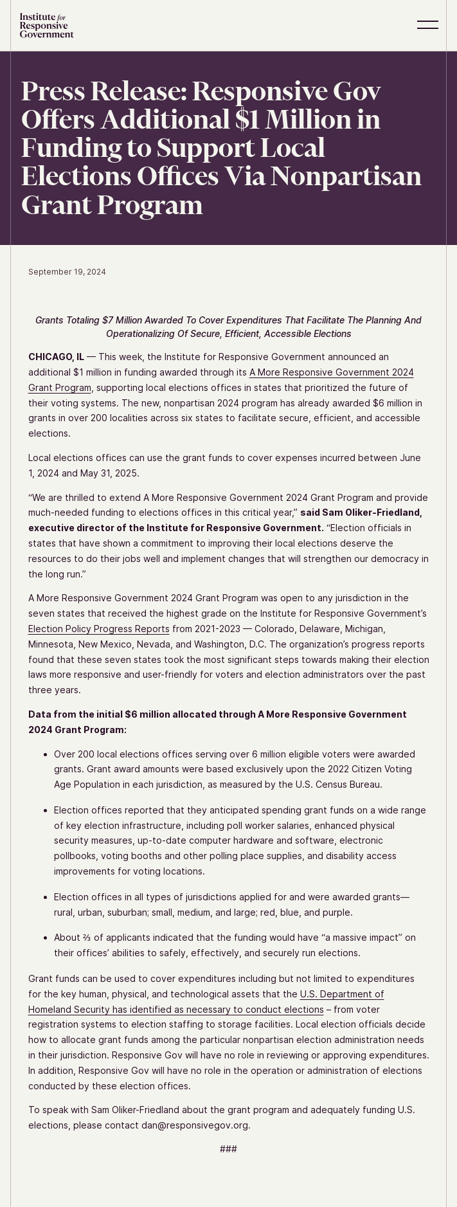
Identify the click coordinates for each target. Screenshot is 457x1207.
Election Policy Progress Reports (99, 628)
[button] (430, 25)
